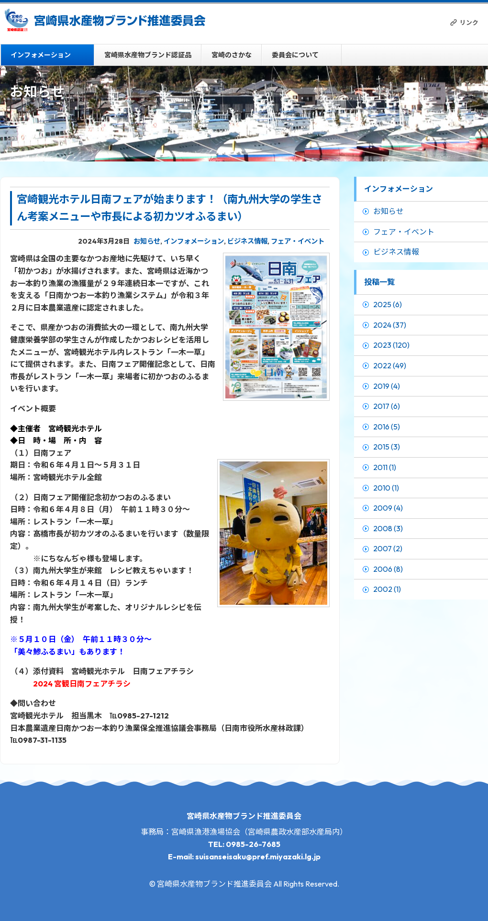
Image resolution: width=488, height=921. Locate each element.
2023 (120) (391, 345)
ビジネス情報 (247, 241)
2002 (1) (387, 589)
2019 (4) (386, 386)
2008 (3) (388, 528)
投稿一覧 (379, 282)
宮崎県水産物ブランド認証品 (147, 55)
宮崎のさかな (231, 55)
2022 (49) (389, 365)
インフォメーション (41, 55)
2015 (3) (386, 446)
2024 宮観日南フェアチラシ (82, 683)
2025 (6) (387, 304)
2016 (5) (386, 426)
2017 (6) (386, 406)
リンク (469, 22)
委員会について (295, 55)
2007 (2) (387, 548)
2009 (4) (388, 508)
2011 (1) (384, 467)
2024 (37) (389, 325)
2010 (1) (386, 488)
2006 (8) (388, 569)
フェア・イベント (297, 241)
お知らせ (146, 241)
